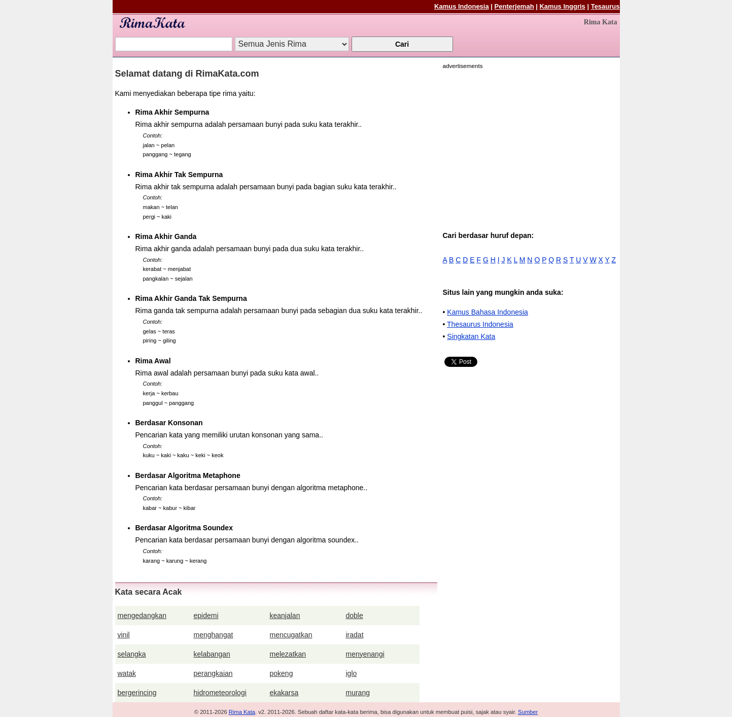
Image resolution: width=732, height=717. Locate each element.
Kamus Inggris (562, 6)
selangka (132, 654)
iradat (355, 635)
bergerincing (137, 693)
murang (358, 693)
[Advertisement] (528, 143)
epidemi (206, 615)
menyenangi (365, 654)
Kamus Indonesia (461, 6)
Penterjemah (514, 6)
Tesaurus (605, 6)
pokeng (281, 673)
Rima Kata (242, 712)
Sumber (528, 712)
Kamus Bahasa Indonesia (487, 312)
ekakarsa (284, 693)
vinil (124, 635)
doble (354, 615)
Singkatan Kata (471, 336)
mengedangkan (142, 615)
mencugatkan (291, 635)
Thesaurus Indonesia (480, 324)
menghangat (213, 635)
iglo (351, 673)
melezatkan (288, 654)
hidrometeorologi (220, 693)
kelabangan (212, 654)
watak (127, 673)
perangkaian (213, 673)
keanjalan (285, 615)
